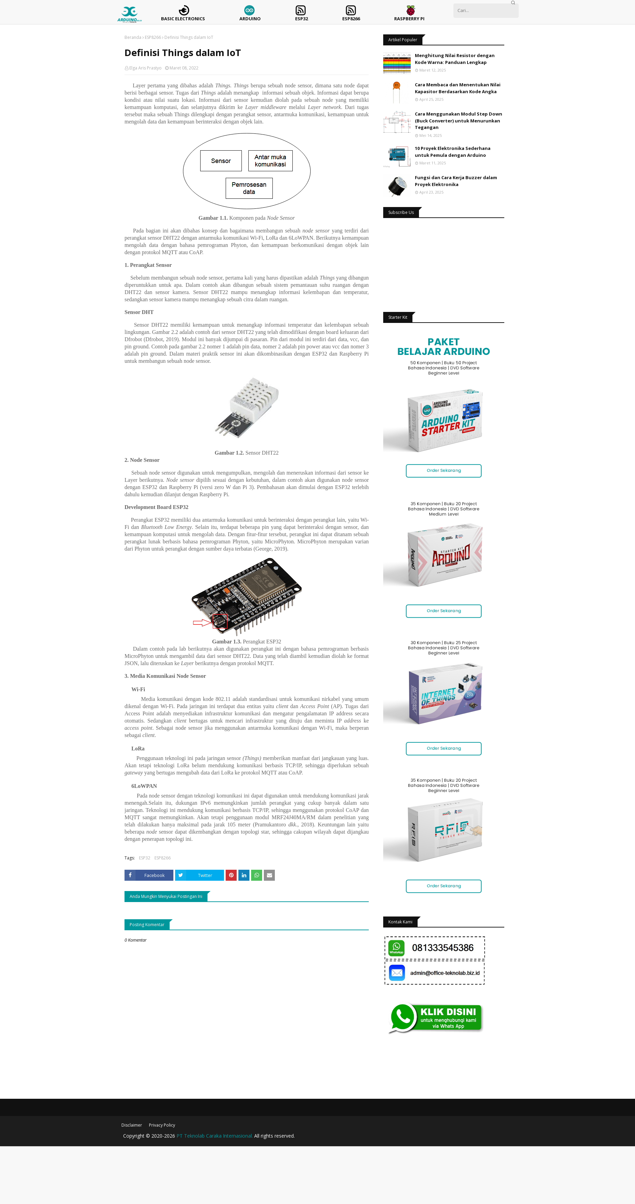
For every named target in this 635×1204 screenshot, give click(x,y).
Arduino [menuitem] (250, 18)
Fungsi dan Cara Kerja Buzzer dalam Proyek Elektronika (456, 180)
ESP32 (144, 858)
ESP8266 (153, 37)
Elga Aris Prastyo (145, 68)
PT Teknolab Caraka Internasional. (214, 1135)
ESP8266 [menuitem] (351, 18)
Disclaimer (131, 1125)
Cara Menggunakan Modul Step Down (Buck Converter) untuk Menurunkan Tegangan (458, 120)
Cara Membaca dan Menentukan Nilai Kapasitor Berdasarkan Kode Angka (458, 88)
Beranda (133, 37)
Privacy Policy (162, 1125)
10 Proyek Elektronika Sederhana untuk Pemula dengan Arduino (453, 151)
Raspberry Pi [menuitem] (409, 18)
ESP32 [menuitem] (301, 18)
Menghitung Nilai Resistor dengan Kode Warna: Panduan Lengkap (455, 58)
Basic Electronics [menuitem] (183, 18)
